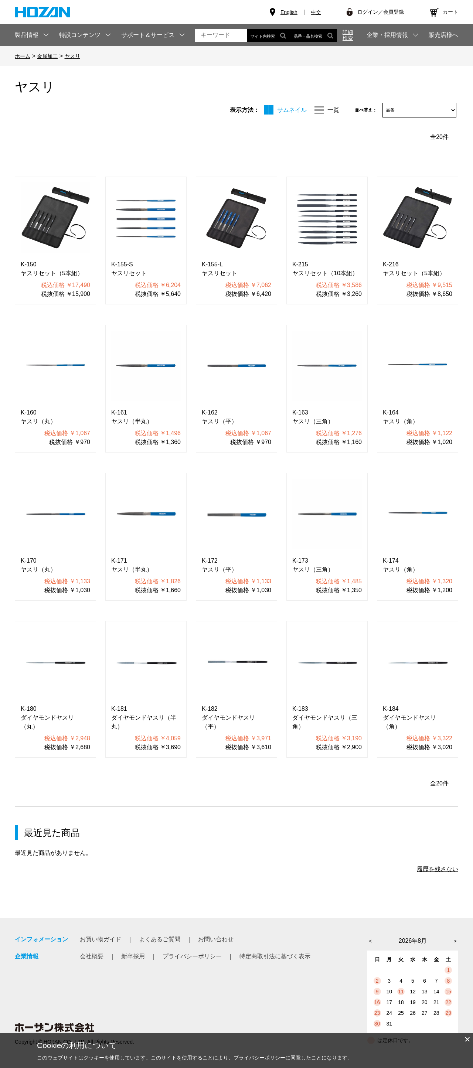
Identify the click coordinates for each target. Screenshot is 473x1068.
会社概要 (91, 956)
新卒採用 (133, 956)
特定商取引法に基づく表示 (274, 956)
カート (450, 12)
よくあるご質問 (159, 939)
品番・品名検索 (313, 35)
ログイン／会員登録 (380, 12)
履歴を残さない (437, 869)
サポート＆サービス (147, 35)
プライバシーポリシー (192, 956)
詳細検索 (348, 35)
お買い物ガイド (100, 939)
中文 (316, 12)
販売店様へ (443, 35)
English (288, 12)
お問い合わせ (216, 939)
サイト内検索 (268, 35)
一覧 (333, 110)
